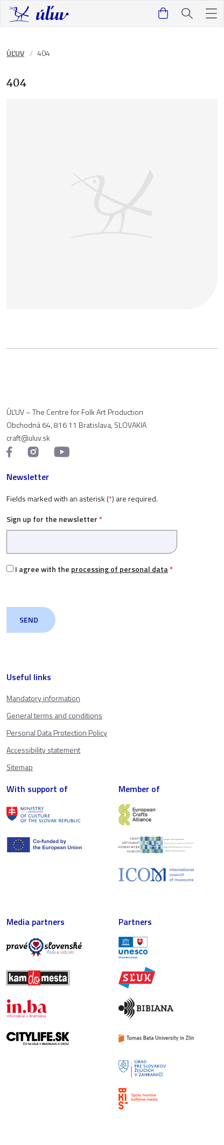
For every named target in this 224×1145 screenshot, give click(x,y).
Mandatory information (43, 698)
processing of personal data (119, 569)
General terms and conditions (54, 715)
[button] (211, 13)
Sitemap (19, 767)
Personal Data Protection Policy (56, 732)
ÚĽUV (15, 53)
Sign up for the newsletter (91, 530)
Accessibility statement (43, 749)
